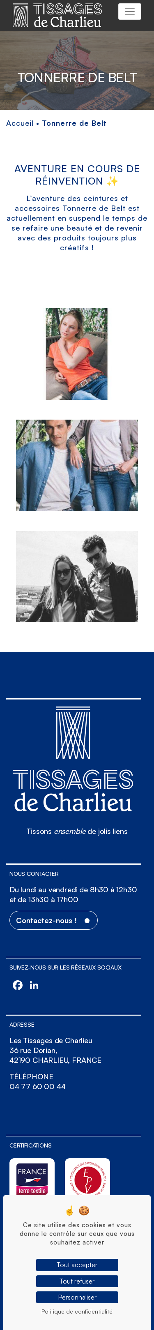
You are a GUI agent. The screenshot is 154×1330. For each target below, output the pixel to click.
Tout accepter (77, 1265)
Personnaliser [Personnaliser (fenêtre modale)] (77, 1297)
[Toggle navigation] (129, 11)
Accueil (20, 122)
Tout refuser (77, 1281)
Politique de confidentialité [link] (77, 1311)
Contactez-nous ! (46, 920)
